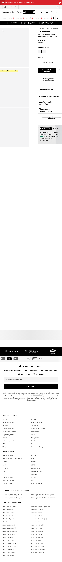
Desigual (34, 480)
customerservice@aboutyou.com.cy (14, 405)
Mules (4, 450)
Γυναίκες (6, 12)
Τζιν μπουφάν (7, 453)
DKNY (4, 477)
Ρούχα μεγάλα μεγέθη (38, 435)
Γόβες (33, 441)
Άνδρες (12, 12)
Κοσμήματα (34, 426)
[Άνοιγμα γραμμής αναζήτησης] (57, 18)
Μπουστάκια (35, 438)
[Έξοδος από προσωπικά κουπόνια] (37, 12)
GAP (32, 487)
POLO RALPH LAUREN (9, 487)
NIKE (32, 465)
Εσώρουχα (6, 426)
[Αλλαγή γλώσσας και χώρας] (56, 7)
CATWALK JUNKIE (8, 490)
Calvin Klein (34, 462)
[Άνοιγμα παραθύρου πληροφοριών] (60, 3)
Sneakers (34, 447)
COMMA (5, 474)
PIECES (33, 468)
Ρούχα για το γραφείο (9, 438)
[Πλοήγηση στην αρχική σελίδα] (31, 12)
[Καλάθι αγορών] (57, 12)
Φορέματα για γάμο (9, 441)
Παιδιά (19, 12)
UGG (4, 480)
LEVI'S (33, 471)
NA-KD (5, 471)
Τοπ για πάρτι (35, 432)
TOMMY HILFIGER (8, 462)
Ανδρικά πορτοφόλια (9, 447)
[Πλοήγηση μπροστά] (53, 18)
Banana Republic (36, 474)
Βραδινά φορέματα (37, 429)
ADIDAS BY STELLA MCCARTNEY (12, 465)
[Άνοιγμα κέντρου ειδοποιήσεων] (47, 12)
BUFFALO (34, 483)
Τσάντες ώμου (7, 444)
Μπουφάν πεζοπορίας (38, 453)
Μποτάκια (34, 450)
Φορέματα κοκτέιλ (8, 435)
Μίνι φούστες (35, 444)
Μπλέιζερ (5, 432)
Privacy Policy (37, 401)
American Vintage (36, 490)
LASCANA (6, 468)
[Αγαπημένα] (52, 12)
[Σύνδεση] (42, 12)
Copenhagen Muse (8, 483)
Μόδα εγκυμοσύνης (9, 429)
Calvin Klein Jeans (36, 477)
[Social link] (4, 511)
